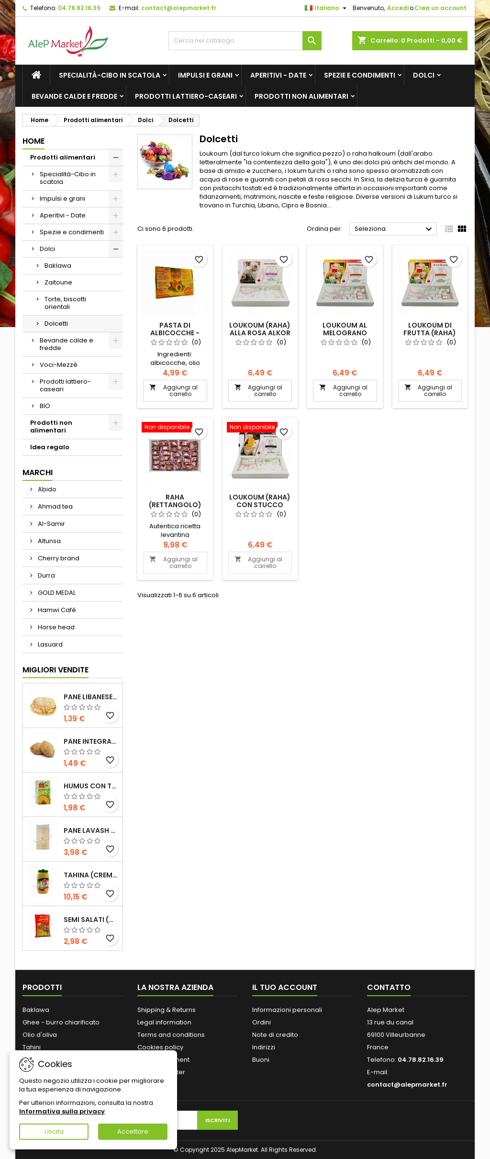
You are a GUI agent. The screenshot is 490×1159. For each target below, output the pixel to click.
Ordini (261, 1022)
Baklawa (58, 265)
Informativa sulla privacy (62, 1111)
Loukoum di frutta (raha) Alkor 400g (429, 332)
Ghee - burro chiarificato (61, 1022)
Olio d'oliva (39, 1034)
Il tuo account (284, 987)
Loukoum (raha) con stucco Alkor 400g (259, 504)
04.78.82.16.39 (79, 8)
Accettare (132, 1131)
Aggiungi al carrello (173, 390)
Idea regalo (49, 447)
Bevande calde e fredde (74, 96)
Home (33, 141)
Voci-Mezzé (59, 364)
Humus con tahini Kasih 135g (91, 786)
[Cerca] (245, 40)
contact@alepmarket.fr (178, 8)
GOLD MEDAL (56, 592)
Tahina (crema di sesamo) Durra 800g (91, 875)
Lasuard (49, 644)
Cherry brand (57, 558)
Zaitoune (58, 282)
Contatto (389, 987)
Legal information (164, 1022)
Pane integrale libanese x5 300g (91, 741)
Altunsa (48, 540)
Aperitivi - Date (278, 75)
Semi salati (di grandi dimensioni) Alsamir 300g (91, 919)
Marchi (37, 472)
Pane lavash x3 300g (91, 830)
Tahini (31, 1047)
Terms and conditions (171, 1034)
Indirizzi (263, 1047)
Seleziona (394, 229)
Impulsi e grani (205, 75)
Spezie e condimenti (359, 75)
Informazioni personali (287, 1009)
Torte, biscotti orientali (65, 303)
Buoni (260, 1059)
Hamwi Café (56, 609)
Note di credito (275, 1034)
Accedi (398, 8)
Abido (46, 489)
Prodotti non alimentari (301, 96)
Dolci (423, 75)
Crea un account (440, 8)
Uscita (54, 1131)
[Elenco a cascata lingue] (327, 8)
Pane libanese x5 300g (91, 697)
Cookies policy (160, 1047)
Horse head (55, 627)
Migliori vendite (55, 669)
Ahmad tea (54, 506)
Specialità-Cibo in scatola (109, 75)
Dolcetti (56, 323)
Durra (45, 575)
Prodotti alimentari (62, 157)
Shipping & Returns (166, 1009)
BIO (45, 405)
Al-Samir (50, 523)
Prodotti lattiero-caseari (186, 96)
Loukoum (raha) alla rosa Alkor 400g (259, 332)
